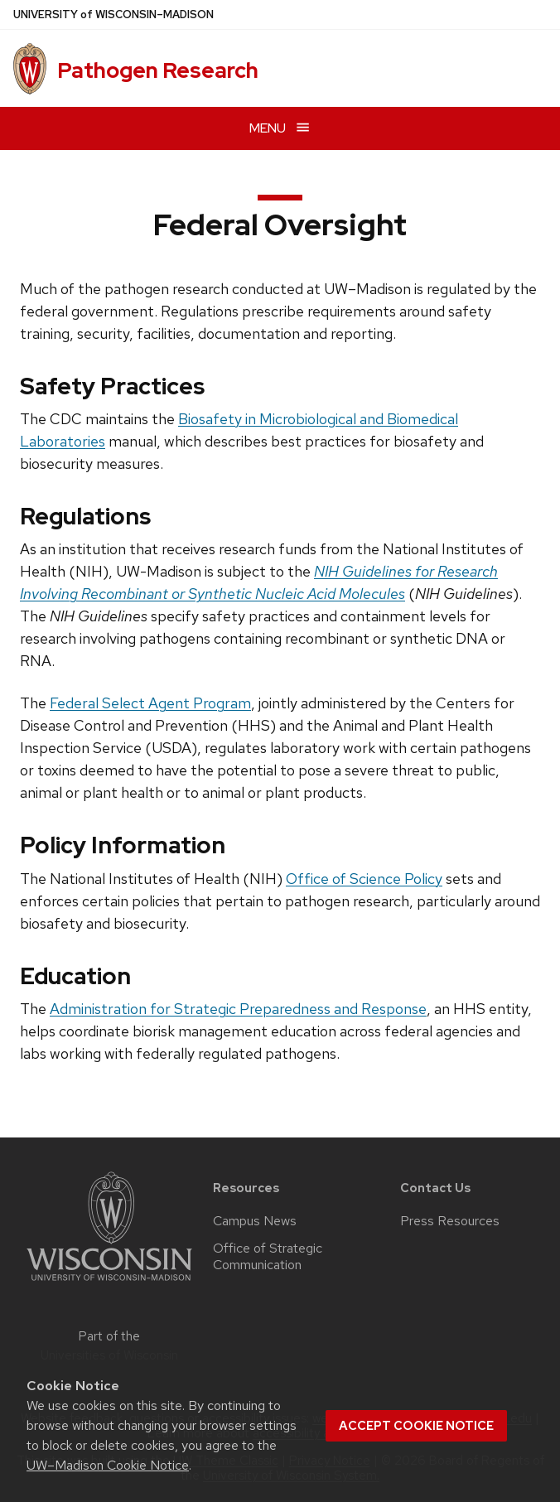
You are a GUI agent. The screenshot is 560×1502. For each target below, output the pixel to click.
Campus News (255, 1221)
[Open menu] (280, 128)
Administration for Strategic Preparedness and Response (238, 1008)
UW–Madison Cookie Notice (108, 1465)
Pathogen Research (157, 70)
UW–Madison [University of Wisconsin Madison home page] (113, 14)
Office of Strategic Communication (267, 1256)
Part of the (109, 1346)
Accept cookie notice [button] (416, 1425)
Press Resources (450, 1221)
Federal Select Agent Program (150, 702)
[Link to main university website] (109, 1283)
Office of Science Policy (364, 878)
